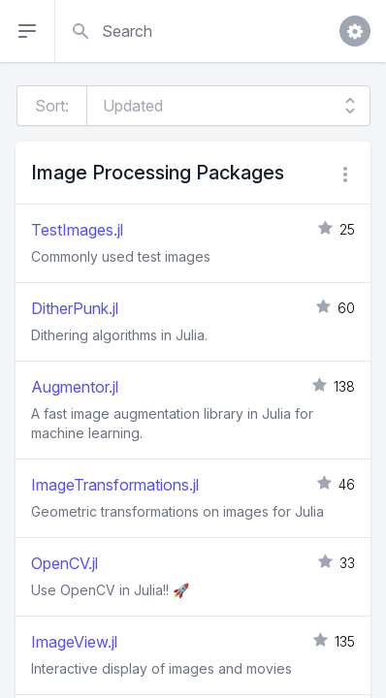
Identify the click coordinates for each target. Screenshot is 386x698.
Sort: (52, 105)
